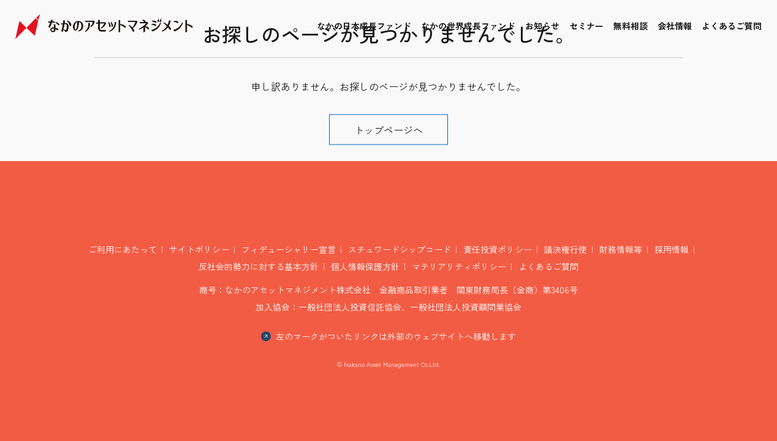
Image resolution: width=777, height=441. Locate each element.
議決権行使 (565, 249)
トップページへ (388, 130)
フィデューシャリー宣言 (288, 249)
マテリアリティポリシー (459, 266)
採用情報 (671, 249)
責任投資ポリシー (497, 249)
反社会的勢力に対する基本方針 (259, 266)
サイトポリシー (199, 249)
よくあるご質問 (548, 266)
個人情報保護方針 (365, 266)
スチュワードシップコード (399, 249)
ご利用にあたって (122, 249)
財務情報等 (620, 249)
